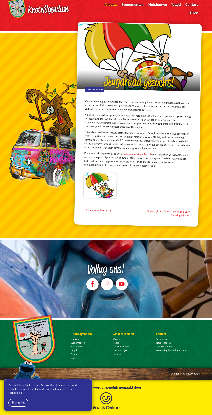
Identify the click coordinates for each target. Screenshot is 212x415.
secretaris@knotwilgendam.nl (171, 350)
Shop (194, 13)
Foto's (116, 343)
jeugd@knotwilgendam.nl (137, 154)
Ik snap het (18, 402)
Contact (191, 5)
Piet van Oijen (120, 350)
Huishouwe (157, 5)
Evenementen (132, 5)
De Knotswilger (121, 346)
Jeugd (176, 5)
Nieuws (111, 5)
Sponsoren (118, 354)
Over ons (117, 339)
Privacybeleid (193, 373)
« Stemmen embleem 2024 (97, 210)
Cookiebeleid (178, 373)
